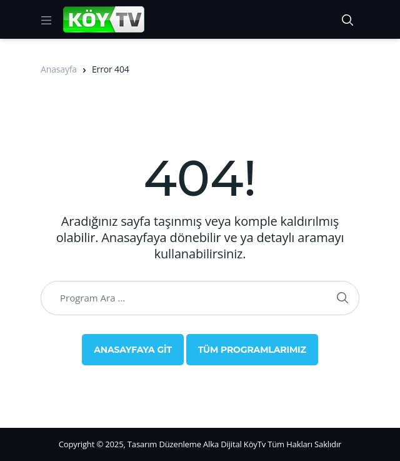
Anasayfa (59, 69)
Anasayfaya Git (133, 349)
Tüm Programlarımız (252, 349)
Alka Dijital (222, 444)
